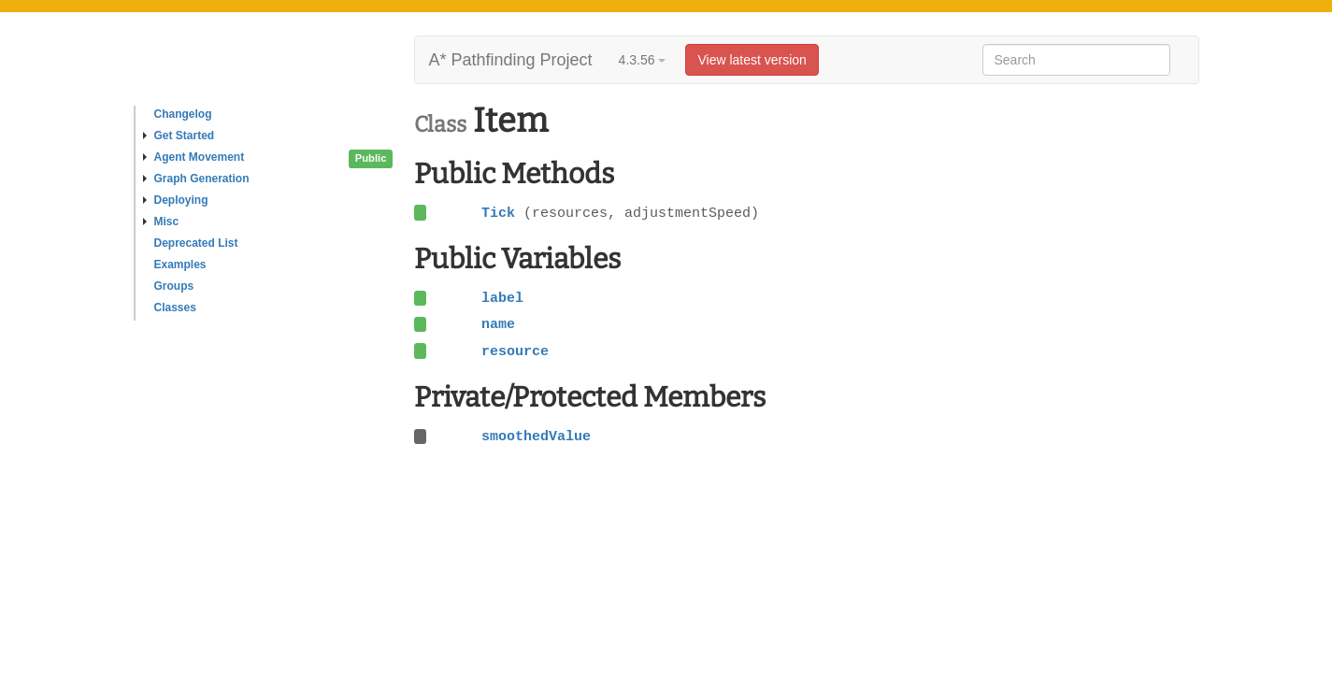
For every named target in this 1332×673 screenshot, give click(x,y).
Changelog (183, 114)
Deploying (175, 200)
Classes (175, 307)
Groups (174, 286)
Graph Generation (196, 178)
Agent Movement (194, 157)
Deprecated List (196, 243)
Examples (180, 264)
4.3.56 (642, 59)
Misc (161, 221)
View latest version (751, 59)
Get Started (179, 135)
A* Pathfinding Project (511, 59)
